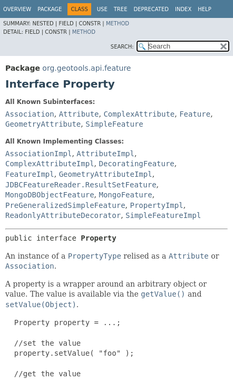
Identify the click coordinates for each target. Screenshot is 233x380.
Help (204, 9)
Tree (121, 9)
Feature (194, 114)
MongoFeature (125, 195)
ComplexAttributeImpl (49, 163)
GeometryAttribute (43, 124)
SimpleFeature (114, 124)
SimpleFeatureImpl (163, 215)
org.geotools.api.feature (86, 68)
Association (29, 114)
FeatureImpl (29, 174)
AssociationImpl (38, 153)
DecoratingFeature (136, 163)
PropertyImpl (156, 205)
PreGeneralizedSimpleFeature (65, 205)
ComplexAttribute (138, 114)
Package (49, 9)
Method (117, 23)
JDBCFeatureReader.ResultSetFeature (81, 184)
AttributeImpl (105, 153)
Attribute (79, 114)
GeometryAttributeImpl (105, 174)
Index (183, 9)
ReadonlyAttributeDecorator (63, 215)
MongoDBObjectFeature (49, 195)
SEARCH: (122, 47)
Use (102, 9)
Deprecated (151, 9)
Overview (17, 9)
